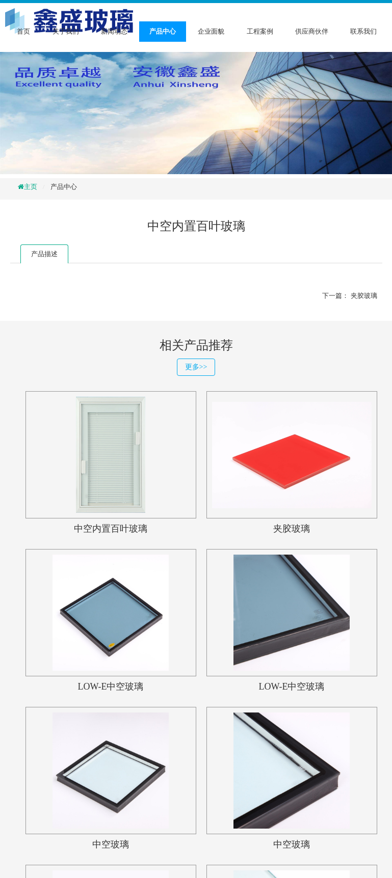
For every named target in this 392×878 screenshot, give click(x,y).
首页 (23, 31)
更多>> (196, 367)
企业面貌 (211, 31)
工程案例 (260, 31)
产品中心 (162, 31)
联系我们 (363, 31)
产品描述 (44, 254)
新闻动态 (114, 31)
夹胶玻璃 (364, 295)
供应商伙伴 (311, 31)
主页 (30, 186)
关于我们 (66, 31)
